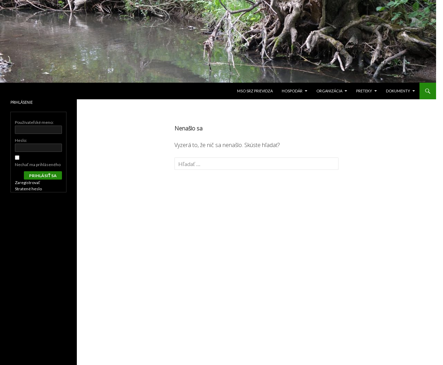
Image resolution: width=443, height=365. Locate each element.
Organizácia (329, 91)
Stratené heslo (28, 188)
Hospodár (292, 91)
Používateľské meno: (34, 122)
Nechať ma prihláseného (38, 164)
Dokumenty (398, 91)
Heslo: (21, 140)
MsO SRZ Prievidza (255, 91)
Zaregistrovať (27, 182)
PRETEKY (364, 91)
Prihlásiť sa (43, 175)
